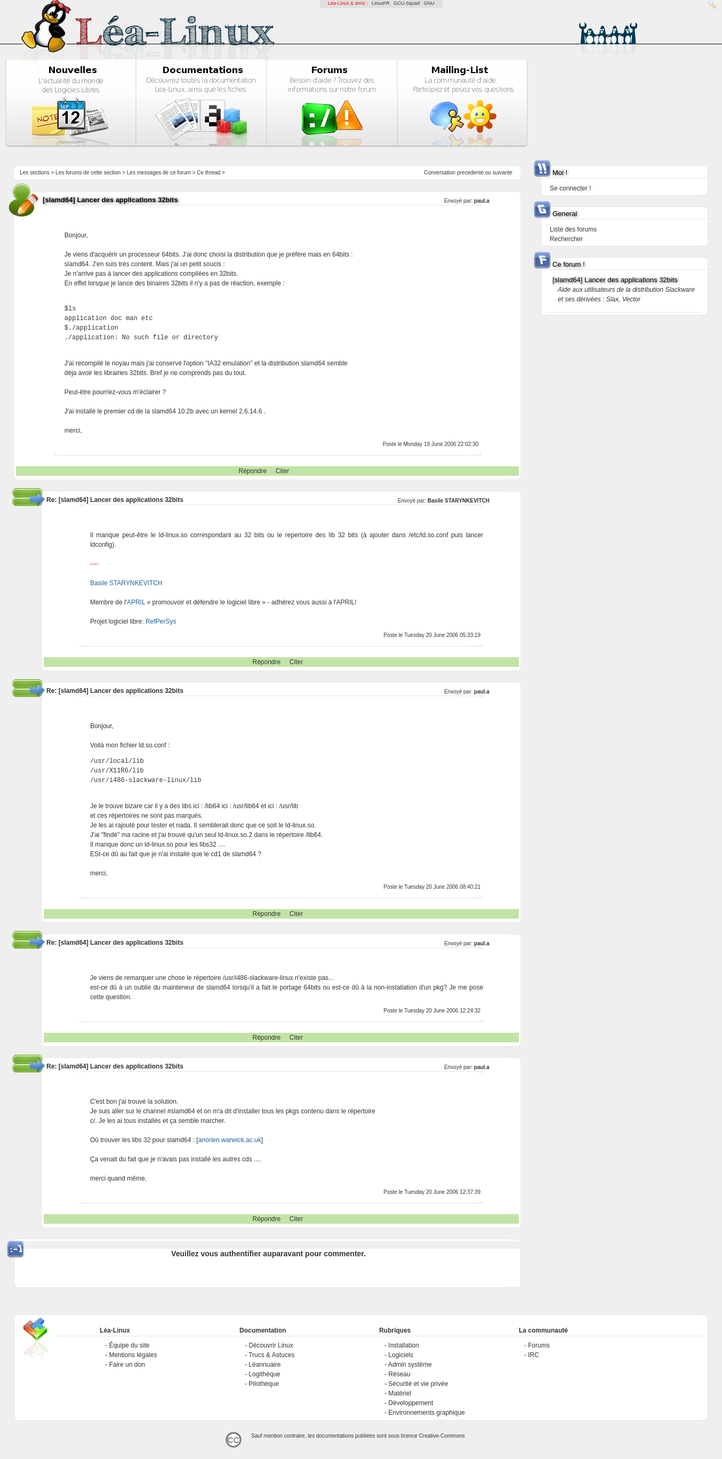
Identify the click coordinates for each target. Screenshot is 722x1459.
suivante (502, 173)
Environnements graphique (426, 1412)
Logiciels (400, 1355)
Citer (282, 471)
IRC (533, 1355)
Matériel (399, 1393)
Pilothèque (263, 1384)
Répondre (252, 471)
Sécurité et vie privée (418, 1384)
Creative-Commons (442, 1436)
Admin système (410, 1364)
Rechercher (566, 239)
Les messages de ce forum (159, 173)
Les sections (35, 173)
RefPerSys (161, 621)
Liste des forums (573, 229)
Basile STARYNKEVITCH (459, 501)
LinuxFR (381, 3)
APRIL (136, 602)
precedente (470, 173)
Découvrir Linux (270, 1345)
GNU (429, 3)
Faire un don (127, 1364)
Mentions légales (133, 1355)
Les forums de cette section (88, 173)
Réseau (399, 1374)
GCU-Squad (407, 3)
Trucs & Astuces (271, 1355)
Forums (539, 1345)
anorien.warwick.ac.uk (229, 1140)
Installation (403, 1345)
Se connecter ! (570, 188)
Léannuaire (264, 1364)
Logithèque (264, 1374)
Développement (410, 1403)
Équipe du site (129, 1345)
